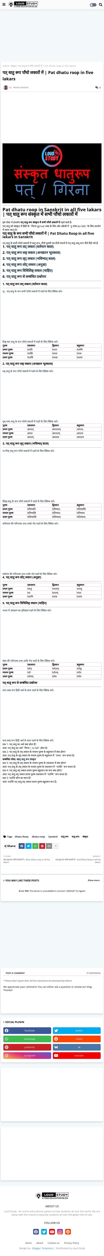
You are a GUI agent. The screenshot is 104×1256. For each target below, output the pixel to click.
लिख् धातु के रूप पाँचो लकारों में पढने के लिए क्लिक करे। (28, 501)
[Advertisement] (52, 36)
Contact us (54, 1243)
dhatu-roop (38, 836)
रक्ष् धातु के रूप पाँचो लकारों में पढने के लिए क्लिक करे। (27, 371)
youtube (79, 1055)
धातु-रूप (75, 836)
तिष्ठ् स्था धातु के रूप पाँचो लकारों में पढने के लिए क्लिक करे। (30, 341)
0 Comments (94, 973)
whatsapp (29, 1038)
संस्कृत (13, 65)
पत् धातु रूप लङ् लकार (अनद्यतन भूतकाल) (33, 252)
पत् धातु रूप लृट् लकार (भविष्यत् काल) (30, 258)
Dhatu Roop (21, 836)
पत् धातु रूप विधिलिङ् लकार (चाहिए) (29, 270)
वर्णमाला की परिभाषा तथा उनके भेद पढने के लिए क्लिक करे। (30, 523)
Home (5, 65)
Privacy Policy (71, 1243)
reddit (79, 1038)
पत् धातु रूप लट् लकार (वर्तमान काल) (30, 246)
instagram (29, 1055)
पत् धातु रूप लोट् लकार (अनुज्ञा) (26, 264)
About (39, 1243)
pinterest (29, 1047)
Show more (94, 880)
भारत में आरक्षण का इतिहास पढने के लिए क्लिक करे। (26, 610)
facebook (30, 1030)
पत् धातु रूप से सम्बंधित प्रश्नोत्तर (26, 276)
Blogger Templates (42, 1248)
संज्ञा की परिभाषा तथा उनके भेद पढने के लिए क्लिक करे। (28, 660)
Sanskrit (53, 836)
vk (79, 1047)
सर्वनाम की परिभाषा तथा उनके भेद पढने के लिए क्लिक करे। (29, 574)
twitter (79, 1030)
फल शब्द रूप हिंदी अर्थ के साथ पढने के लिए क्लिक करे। (28, 740)
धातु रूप (64, 836)
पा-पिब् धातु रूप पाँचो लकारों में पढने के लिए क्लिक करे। (28, 450)
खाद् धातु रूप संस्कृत (26, 759)
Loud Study (78, 1248)
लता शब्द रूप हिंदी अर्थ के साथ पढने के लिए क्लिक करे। (28, 690)
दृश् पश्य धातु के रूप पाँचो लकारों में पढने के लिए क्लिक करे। (30, 421)
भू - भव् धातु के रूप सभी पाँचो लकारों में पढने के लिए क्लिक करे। (32, 291)
